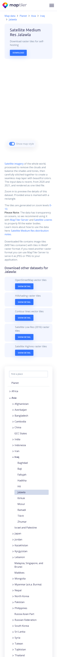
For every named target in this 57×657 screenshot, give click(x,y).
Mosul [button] (21, 504)
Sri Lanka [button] (20, 631)
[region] (28, 107)
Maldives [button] (19, 572)
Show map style (25, 143)
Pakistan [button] (19, 602)
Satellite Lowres (43, 219)
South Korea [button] (22, 625)
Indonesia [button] (20, 445)
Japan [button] (18, 533)
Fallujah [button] (21, 474)
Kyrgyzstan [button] (21, 551)
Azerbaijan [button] (21, 409)
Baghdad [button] (22, 463)
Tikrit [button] (20, 515)
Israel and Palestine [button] (25, 527)
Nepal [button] (18, 590)
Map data (10, 15)
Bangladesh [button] (21, 415)
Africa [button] (15, 391)
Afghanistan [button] (22, 404)
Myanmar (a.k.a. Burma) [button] (28, 584)
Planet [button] (15, 383)
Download (18, 52)
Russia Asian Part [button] (24, 614)
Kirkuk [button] (21, 498)
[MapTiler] (14, 5)
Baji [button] (19, 468)
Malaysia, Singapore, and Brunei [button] (28, 565)
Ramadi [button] (21, 510)
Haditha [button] (21, 480)
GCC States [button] (20, 433)
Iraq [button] (17, 457)
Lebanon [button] (20, 557)
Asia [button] (14, 397)
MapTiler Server (19, 219)
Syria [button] (17, 637)
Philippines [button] (21, 608)
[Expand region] (10, 391)
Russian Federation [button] (25, 620)
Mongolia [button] (20, 578)
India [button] (17, 439)
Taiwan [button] (19, 643)
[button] (52, 5)
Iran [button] (17, 451)
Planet (23, 15)
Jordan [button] (18, 539)
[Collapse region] (10, 398)
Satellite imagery (14, 163)
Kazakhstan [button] (21, 545)
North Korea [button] (22, 596)
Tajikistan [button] (20, 649)
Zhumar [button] (22, 521)
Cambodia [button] (20, 421)
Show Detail (24, 286)
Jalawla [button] (21, 492)
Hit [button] (19, 486)
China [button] (18, 427)
